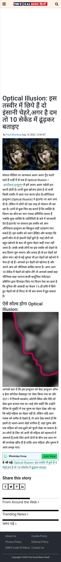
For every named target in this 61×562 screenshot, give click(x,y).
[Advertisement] (30, 57)
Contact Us (37, 547)
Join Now (49, 456)
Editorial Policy (39, 541)
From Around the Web (19, 502)
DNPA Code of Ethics (17, 547)
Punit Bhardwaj (13, 134)
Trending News (14, 514)
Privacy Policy (13, 541)
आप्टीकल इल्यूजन (12, 184)
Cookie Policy (39, 536)
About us (10, 536)
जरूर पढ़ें (8, 524)
